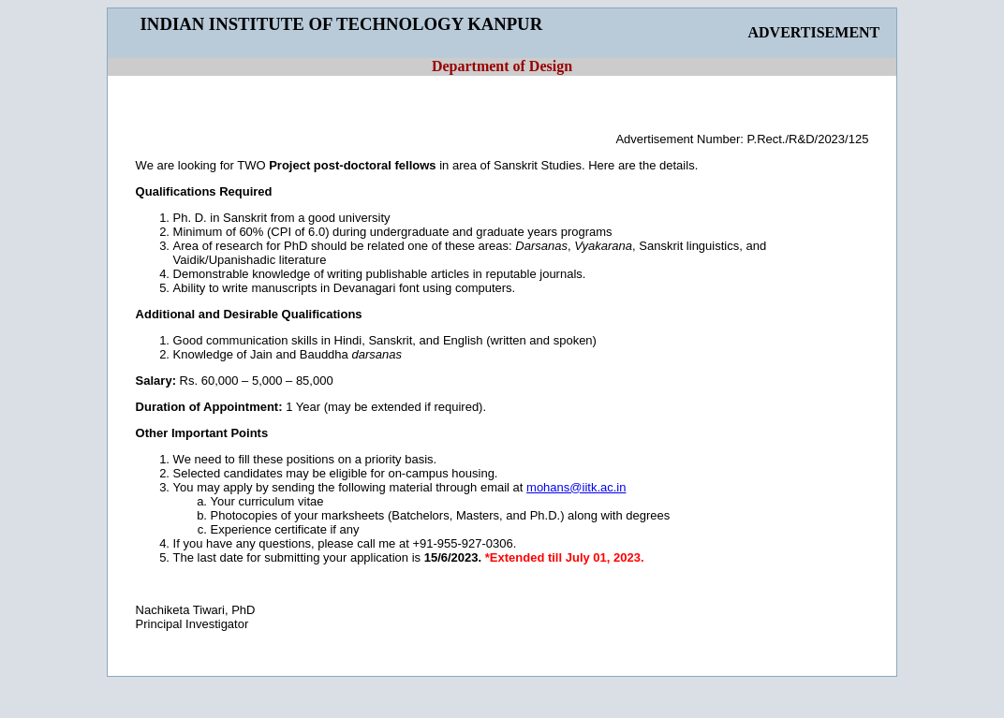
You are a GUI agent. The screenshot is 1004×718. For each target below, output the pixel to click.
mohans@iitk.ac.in (576, 487)
